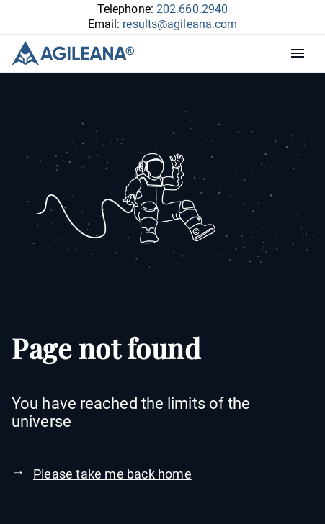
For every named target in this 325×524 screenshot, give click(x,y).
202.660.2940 (192, 9)
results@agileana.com (180, 24)
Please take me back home (112, 474)
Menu (301, 53)
